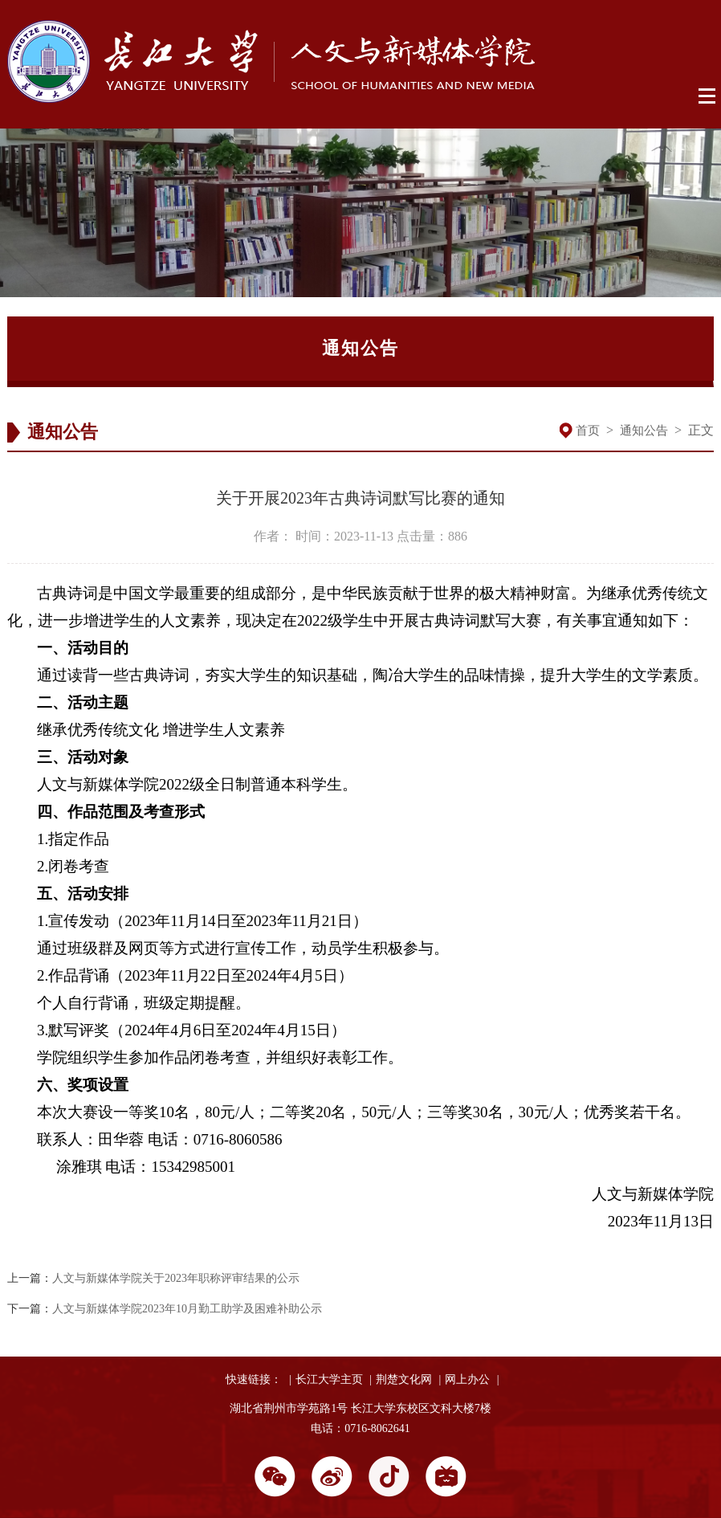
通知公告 (644, 430)
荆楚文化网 (404, 1379)
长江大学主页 (329, 1379)
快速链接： (254, 1379)
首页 (588, 430)
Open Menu (708, 96)
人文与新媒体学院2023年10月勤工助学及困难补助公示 (187, 1309)
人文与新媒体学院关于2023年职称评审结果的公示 (175, 1278)
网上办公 (467, 1379)
